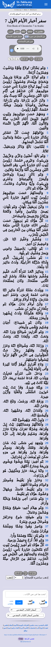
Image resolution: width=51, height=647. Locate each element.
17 (46, 304)
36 (46, 517)
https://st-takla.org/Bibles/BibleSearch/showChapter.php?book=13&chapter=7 (25, 635)
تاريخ (41, 628)
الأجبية (16, 625)
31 (46, 471)
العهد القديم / (43, 602)
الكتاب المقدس (43, 625)
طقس (6, 625)
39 (46, 540)
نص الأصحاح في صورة (35, 36)
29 (46, 443)
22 (46, 364)
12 (46, 239)
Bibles (25, 10)
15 (46, 271)
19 (46, 322)
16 (46, 290)
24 (46, 387)
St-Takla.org (17, 10)
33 (46, 489)
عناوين (10, 32)
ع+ (10, 59)
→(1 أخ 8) (38, 59)
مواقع (25, 630)
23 (46, 373)
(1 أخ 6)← (24, 59)
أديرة (21, 628)
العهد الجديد (31, 602)
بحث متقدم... (10, 602)
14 (46, 258)
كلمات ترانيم (15, 628)
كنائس (26, 628)
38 (46, 535)
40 (46, 545)
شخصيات (32, 628)
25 (46, 401)
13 (46, 248)
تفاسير (32, 625)
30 (46, 461)
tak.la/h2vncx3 (25, 642)
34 (46, 498)
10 (46, 207)
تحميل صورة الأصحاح (14, 36)
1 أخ (31, 59)
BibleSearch (33, 10)
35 (46, 508)
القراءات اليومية (24, 625)
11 (46, 221)
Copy (21, 639)
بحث (36, 625)
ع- (17, 59)
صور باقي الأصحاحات (25, 41)
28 (46, 424)
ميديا (8, 628)
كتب (38, 628)
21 (46, 345)
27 (46, 420)
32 (46, 480)
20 (46, 332)
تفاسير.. (39, 32)
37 (46, 526)
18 (46, 313)
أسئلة (11, 625)
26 (46, 410)
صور (5, 628)
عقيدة (46, 628)
